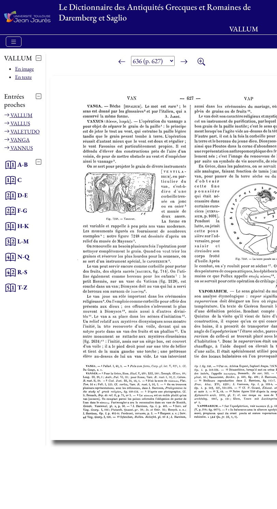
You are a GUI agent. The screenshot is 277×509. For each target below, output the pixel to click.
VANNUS (18, 148)
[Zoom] (201, 62)
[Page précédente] (122, 62)
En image (24, 68)
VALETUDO (22, 131)
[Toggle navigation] (13, 42)
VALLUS (17, 123)
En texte (23, 77)
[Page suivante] (184, 62)
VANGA (17, 139)
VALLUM (18, 115)
